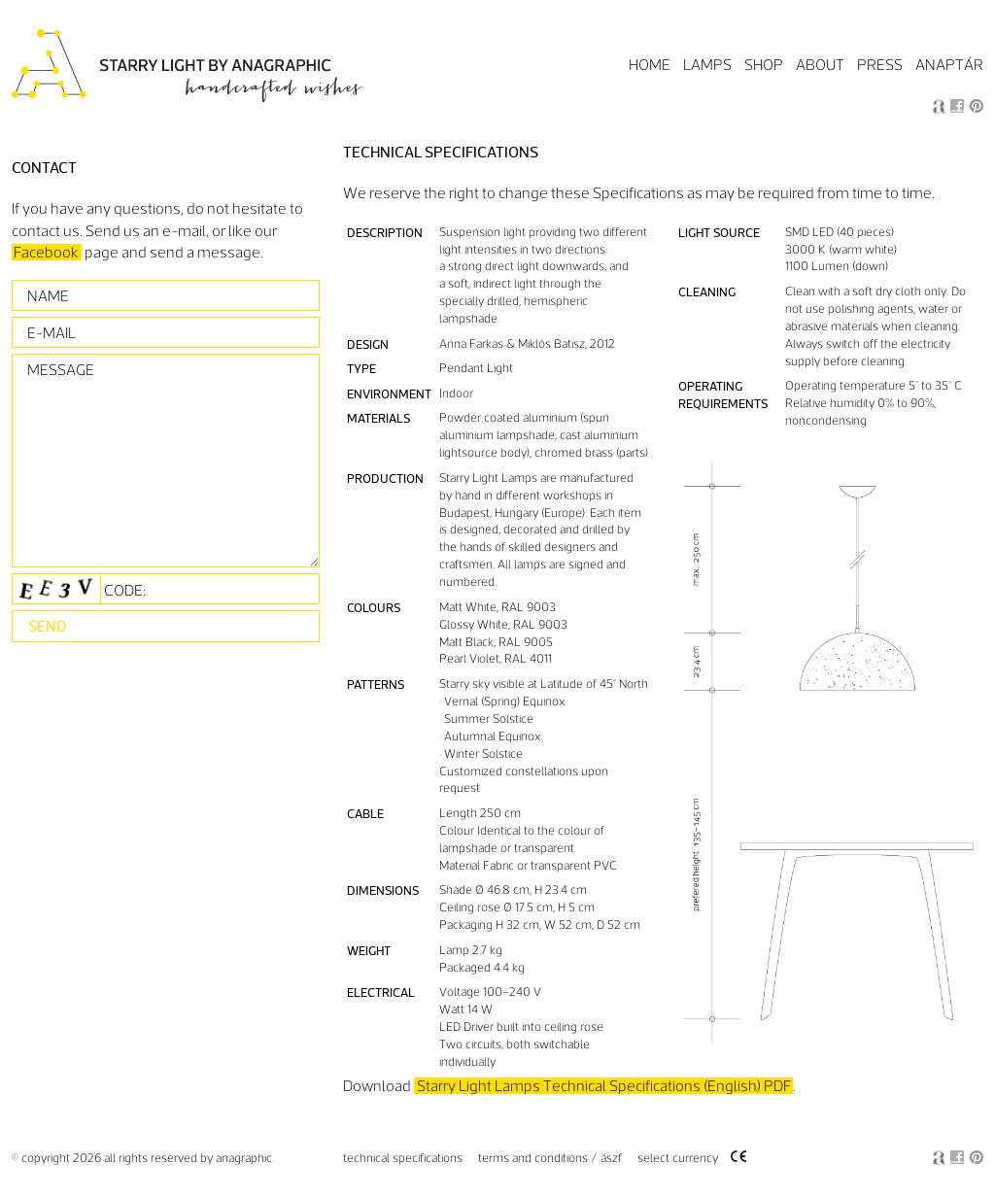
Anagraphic (939, 106)
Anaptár (949, 64)
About (820, 64)
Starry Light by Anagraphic (189, 66)
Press (880, 64)
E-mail (51, 333)
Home (649, 64)
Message (60, 369)
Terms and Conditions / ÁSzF (550, 1158)
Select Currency (677, 1158)
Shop (763, 64)
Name (48, 296)
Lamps (707, 64)
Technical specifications (403, 1158)
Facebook (957, 106)
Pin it (976, 106)
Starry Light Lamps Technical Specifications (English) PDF (604, 1086)
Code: (79, 588)
